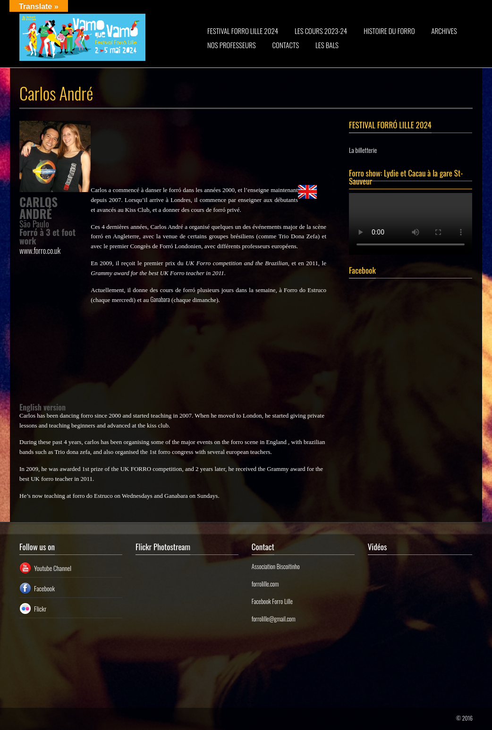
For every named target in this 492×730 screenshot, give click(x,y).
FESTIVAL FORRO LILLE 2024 (242, 30)
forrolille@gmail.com (274, 618)
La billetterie (363, 150)
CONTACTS (285, 45)
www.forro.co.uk (39, 250)
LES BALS (327, 45)
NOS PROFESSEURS (231, 45)
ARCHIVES (444, 30)
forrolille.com (265, 583)
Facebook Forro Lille (272, 601)
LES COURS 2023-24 (321, 30)
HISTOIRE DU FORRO (389, 30)
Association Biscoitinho (276, 566)
